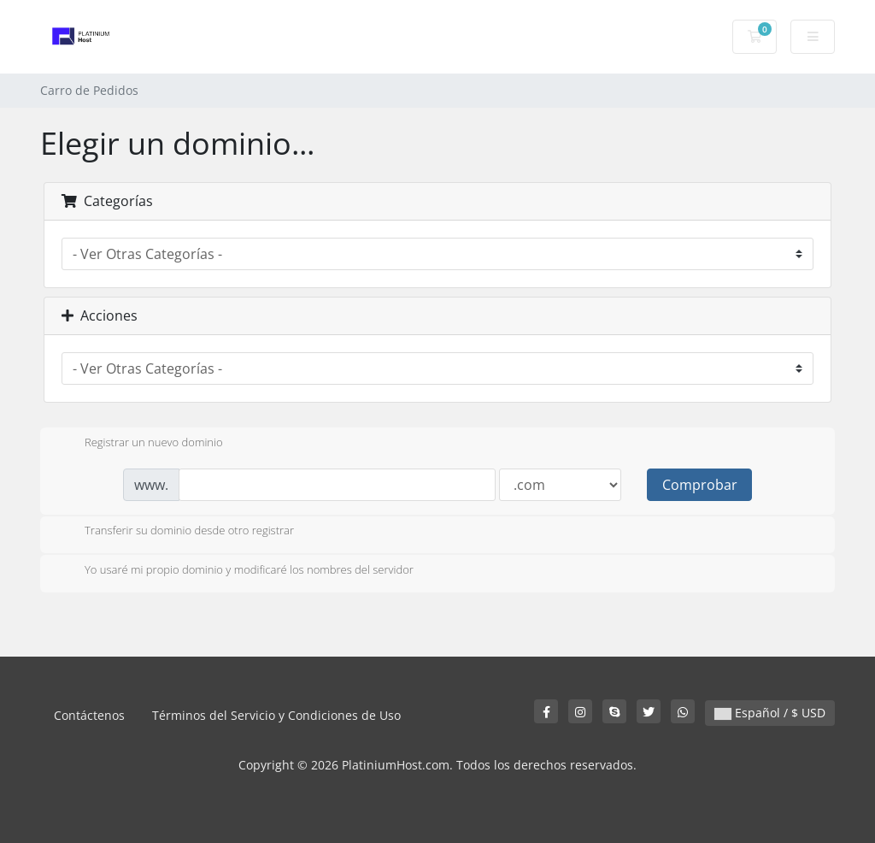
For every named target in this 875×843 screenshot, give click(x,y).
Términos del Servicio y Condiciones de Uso (276, 715)
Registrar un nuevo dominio (140, 443)
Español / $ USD (769, 712)
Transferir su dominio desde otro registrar (175, 531)
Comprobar (699, 484)
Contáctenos (89, 715)
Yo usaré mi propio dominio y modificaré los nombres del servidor (235, 571)
